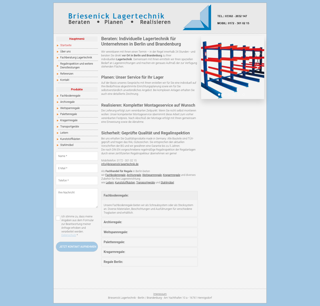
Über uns (65, 51)
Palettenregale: (114, 242)
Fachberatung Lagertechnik (76, 57)
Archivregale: (113, 222)
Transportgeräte (69, 126)
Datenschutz (68, 235)
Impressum (160, 294)
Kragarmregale (69, 120)
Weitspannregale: (116, 232)
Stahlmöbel (67, 145)
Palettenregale (68, 114)
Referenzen (66, 73)
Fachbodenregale (70, 95)
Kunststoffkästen (70, 139)
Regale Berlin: (113, 262)
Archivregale (67, 101)
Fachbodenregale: (116, 195)
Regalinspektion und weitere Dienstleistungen (76, 65)
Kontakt (64, 79)
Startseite (66, 45)
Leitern (64, 132)
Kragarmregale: (114, 252)
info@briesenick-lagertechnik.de (120, 164)
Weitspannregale (70, 108)
